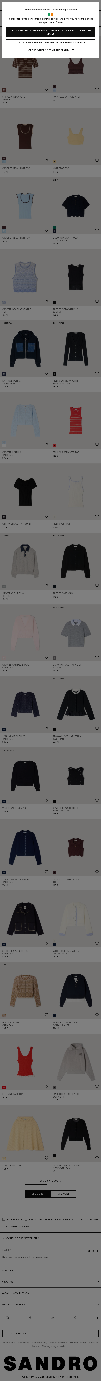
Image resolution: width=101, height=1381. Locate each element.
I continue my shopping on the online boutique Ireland (50, 42)
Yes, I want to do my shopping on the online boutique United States (50, 32)
